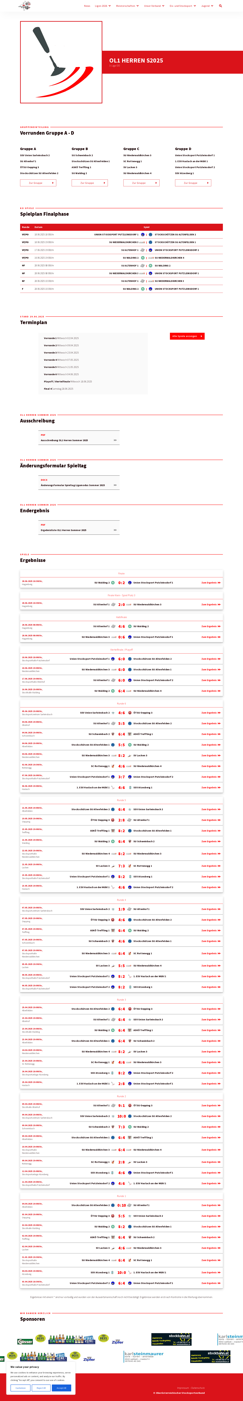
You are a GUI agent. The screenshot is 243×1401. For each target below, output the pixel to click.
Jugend (205, 6)
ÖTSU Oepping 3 (29, 167)
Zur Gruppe (35, 183)
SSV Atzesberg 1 (184, 173)
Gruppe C (131, 148)
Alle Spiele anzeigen (184, 336)
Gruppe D (183, 148)
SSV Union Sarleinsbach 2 (35, 155)
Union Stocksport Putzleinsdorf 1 (195, 155)
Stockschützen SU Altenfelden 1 (91, 161)
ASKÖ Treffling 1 (81, 167)
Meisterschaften (125, 6)
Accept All (61, 1388)
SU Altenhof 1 (28, 161)
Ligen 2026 (101, 6)
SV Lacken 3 (130, 167)
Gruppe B (80, 148)
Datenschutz (198, 1387)
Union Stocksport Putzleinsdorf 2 (195, 167)
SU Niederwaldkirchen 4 (137, 173)
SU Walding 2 (79, 173)
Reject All (41, 1388)
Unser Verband (152, 6)
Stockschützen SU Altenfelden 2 (39, 173)
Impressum (183, 1387)
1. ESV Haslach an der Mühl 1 (191, 161)
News (87, 6)
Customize (21, 1388)
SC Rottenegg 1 (132, 161)
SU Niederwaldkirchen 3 (137, 155)
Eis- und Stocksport (181, 6)
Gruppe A (28, 148)
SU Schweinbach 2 (82, 155)
